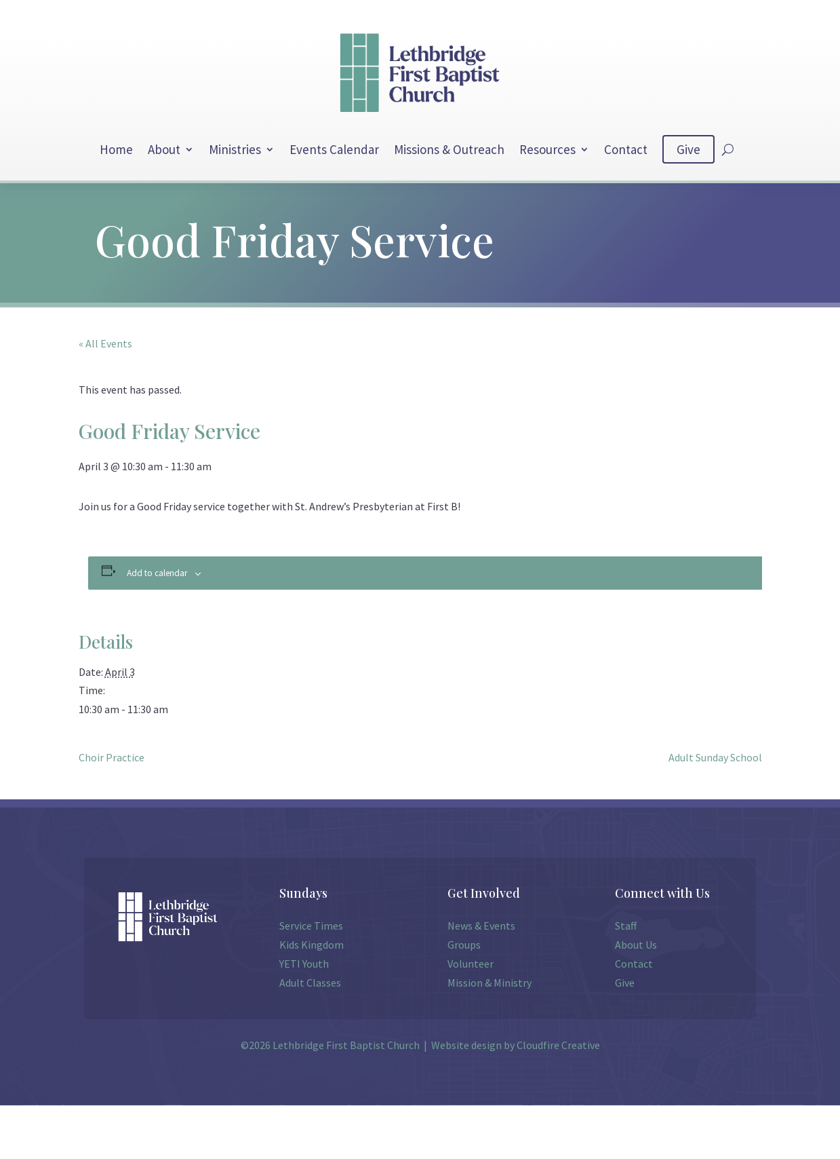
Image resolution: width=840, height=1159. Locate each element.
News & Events (481, 925)
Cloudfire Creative (558, 1045)
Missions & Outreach (449, 149)
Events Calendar (334, 149)
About (164, 149)
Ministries (235, 149)
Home (116, 149)
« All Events (105, 343)
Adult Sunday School (715, 757)
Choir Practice (111, 757)
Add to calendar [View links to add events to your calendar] (157, 573)
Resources (547, 149)
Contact (625, 149)
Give (688, 149)
